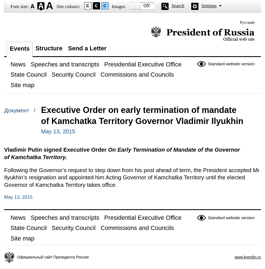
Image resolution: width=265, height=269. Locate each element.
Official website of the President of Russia (202, 34)
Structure (48, 48)
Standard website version (231, 63)
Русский (247, 22)
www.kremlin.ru (248, 257)
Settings (209, 5)
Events (20, 48)
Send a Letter (87, 48)
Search (178, 5)
